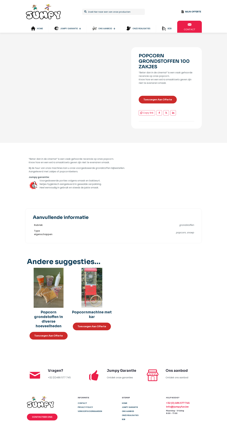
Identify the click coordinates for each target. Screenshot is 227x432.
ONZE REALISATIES (130, 415)
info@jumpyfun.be (177, 406)
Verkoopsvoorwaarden (90, 411)
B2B (123, 419)
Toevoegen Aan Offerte (157, 99)
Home (124, 403)
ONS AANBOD (128, 411)
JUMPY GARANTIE (130, 407)
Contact (82, 403)
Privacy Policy (85, 407)
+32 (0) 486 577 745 (178, 403)
